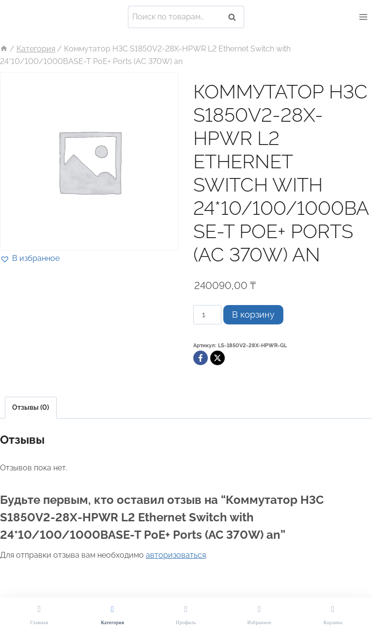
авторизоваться (176, 555)
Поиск (235, 17)
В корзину (253, 314)
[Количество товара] (207, 314)
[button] (30, 258)
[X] (217, 358)
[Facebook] (200, 358)
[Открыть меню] (363, 16)
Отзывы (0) (30, 407)
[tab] (31, 408)
